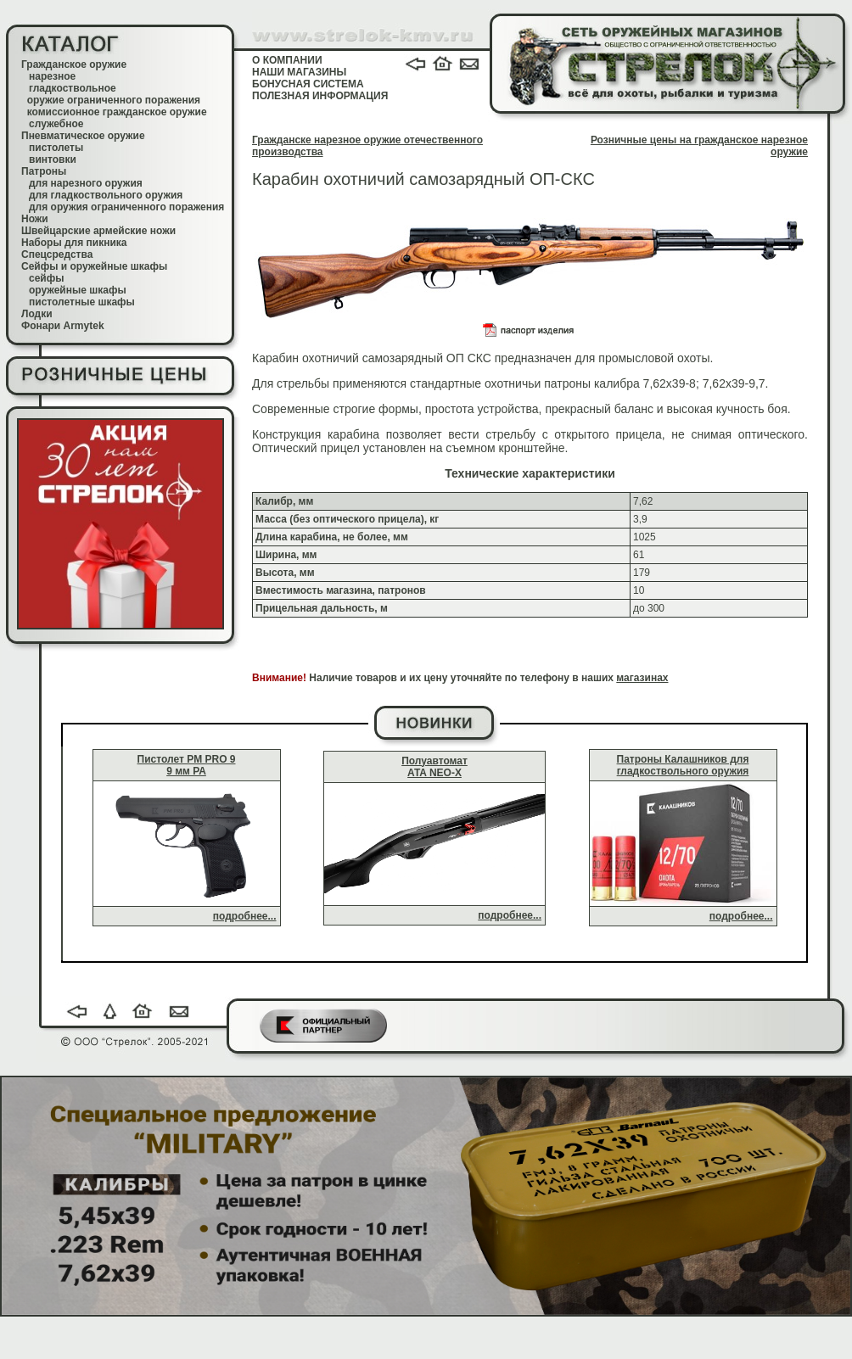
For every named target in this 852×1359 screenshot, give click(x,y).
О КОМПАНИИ (287, 60)
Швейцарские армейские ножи (98, 231)
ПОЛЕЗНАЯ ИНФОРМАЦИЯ (320, 96)
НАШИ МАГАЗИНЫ (299, 72)
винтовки (52, 159)
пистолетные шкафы (82, 302)
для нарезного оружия (86, 183)
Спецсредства (56, 254)
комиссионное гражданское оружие (117, 112)
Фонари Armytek (62, 326)
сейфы (46, 278)
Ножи (34, 219)
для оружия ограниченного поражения (126, 207)
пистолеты (56, 148)
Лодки (37, 314)
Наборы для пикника (74, 243)
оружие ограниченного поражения (113, 100)
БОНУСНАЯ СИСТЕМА (308, 84)
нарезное (52, 76)
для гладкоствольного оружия (105, 195)
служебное (56, 124)
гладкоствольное (72, 88)
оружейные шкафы (77, 290)
